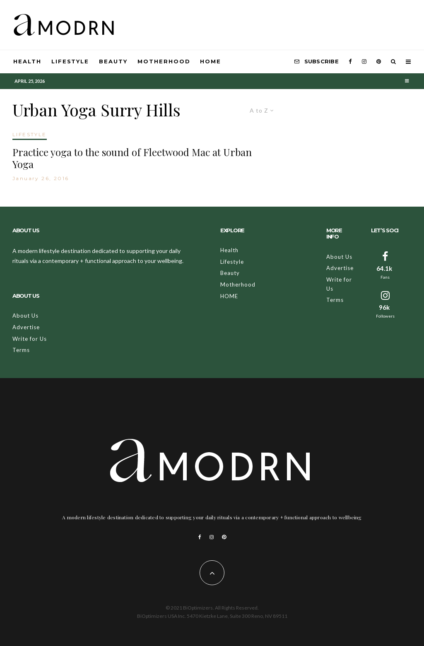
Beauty (113, 61)
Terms (21, 350)
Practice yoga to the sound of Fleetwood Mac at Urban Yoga (132, 158)
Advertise (26, 327)
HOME (210, 61)
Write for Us (29, 338)
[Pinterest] (378, 61)
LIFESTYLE (29, 134)
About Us (25, 315)
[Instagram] (364, 61)
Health (27, 61)
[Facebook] (350, 61)
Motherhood (163, 61)
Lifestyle (70, 61)
